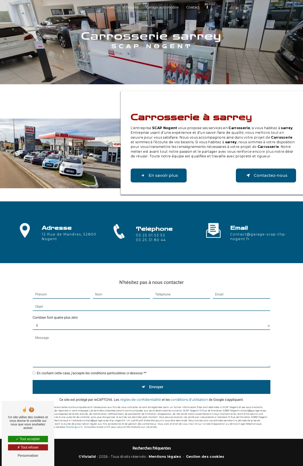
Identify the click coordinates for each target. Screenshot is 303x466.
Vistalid (89, 457)
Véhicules (130, 7)
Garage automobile (162, 7)
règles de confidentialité (140, 395)
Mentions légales (165, 457)
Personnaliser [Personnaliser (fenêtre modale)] (28, 455)
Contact (193, 7)
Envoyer (156, 381)
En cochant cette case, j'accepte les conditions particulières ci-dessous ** (91, 368)
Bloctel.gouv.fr (74, 421)
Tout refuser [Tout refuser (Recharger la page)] (28, 447)
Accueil (108, 7)
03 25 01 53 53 (150, 240)
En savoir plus (158, 175)
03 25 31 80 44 (151, 245)
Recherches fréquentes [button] (151, 448)
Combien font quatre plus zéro (55, 313)
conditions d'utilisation (189, 395)
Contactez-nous (266, 175)
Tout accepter (28, 439)
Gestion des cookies (205, 457)
